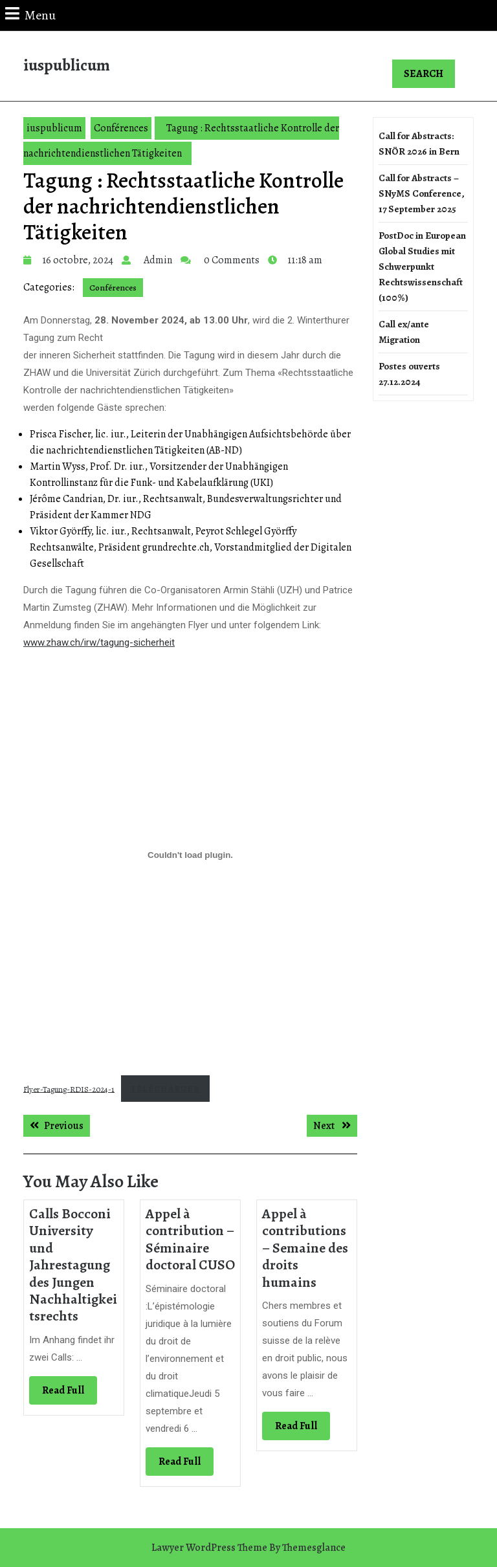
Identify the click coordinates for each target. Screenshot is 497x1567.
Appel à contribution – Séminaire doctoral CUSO (190, 1239)
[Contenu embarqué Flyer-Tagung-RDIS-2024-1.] (190, 855)
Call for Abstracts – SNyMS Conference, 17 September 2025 (422, 193)
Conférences (121, 128)
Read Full (69, 1393)
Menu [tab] (30, 14)
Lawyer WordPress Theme (209, 1547)
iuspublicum (66, 65)
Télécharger (165, 1088)
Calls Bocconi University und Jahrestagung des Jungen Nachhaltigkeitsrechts (73, 1265)
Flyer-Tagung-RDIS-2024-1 (69, 1088)
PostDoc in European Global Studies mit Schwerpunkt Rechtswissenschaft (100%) (422, 266)
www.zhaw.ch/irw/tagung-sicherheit (99, 642)
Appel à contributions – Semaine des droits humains (305, 1248)
